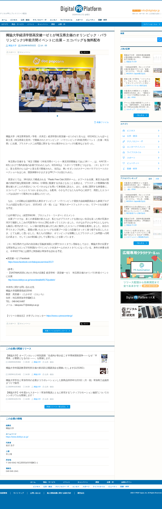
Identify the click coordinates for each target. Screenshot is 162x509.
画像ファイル (103, 122)
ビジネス (13, 20)
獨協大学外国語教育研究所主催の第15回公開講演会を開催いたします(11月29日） (46, 368)
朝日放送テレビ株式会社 (135, 213)
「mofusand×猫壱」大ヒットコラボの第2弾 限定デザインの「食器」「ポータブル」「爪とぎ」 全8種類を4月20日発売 (137, 70)
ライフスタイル (66, 20)
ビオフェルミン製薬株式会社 (137, 237)
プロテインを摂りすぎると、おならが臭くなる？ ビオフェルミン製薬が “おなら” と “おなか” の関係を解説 (137, 234)
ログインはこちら (150, 24)
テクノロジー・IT (39, 20)
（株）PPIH (131, 97)
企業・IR (61, 24)
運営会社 (80, 493)
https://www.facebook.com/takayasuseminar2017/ (30, 262)
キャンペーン (43, 24)
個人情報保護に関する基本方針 (59, 493)
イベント (30, 24)
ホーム (4, 20)
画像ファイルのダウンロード (56, 331)
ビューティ (90, 20)
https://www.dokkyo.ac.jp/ (17, 437)
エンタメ (53, 20)
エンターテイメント (136, 147)
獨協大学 (12, 45)
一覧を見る (140, 115)
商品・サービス (18, 24)
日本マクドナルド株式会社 (136, 86)
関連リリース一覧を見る (56, 407)
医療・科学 (102, 20)
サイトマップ (18, 493)
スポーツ (79, 20)
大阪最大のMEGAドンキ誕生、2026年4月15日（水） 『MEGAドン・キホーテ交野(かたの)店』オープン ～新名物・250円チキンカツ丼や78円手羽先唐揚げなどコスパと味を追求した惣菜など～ (137, 96)
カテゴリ (4, 24)
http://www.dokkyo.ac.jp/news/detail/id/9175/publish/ (31, 280)
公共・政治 (25, 20)
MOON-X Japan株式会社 (135, 74)
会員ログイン (126, 482)
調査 (53, 24)
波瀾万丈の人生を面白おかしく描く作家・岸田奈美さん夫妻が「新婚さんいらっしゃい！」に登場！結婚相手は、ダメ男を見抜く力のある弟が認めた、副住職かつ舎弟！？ (137, 212)
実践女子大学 (131, 62)
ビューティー (133, 163)
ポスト (86, 52)
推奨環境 (3, 493)
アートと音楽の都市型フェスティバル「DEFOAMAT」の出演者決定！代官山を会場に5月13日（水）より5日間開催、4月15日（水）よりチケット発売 (137, 107)
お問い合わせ (35, 493)
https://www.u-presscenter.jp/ (59, 316)
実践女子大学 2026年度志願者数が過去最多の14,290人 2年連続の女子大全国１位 (137, 57)
